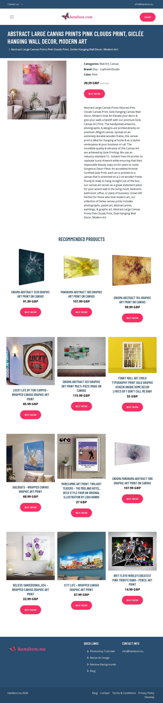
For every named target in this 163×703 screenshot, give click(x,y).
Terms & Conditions (124, 693)
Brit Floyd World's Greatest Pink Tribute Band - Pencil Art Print (132, 580)
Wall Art (104, 64)
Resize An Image (100, 657)
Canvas (114, 64)
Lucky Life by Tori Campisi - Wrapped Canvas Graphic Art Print (30, 394)
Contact (105, 693)
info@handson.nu (144, 4)
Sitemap (149, 697)
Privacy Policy (146, 693)
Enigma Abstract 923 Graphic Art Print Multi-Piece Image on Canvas (81, 386)
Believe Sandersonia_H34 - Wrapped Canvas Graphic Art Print (30, 589)
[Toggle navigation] (11, 17)
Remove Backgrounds (103, 664)
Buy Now (94, 93)
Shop (147, 17)
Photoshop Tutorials (102, 651)
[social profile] (22, 4)
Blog (93, 671)
